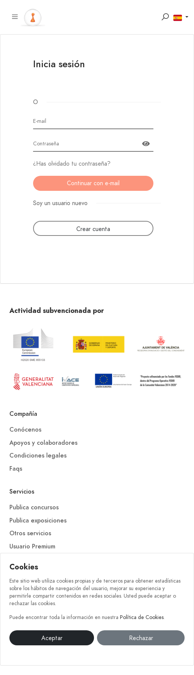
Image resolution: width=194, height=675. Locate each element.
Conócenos (25, 430)
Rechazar (141, 638)
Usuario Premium (32, 546)
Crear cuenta (93, 229)
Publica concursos (34, 507)
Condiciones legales (38, 456)
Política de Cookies (142, 617)
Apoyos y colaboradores (43, 443)
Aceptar (51, 638)
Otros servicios (30, 533)
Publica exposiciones (38, 520)
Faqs (15, 469)
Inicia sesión (59, 65)
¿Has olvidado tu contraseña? (72, 164)
